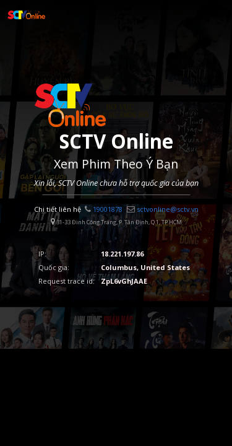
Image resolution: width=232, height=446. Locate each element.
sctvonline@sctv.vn (163, 209)
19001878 (103, 209)
